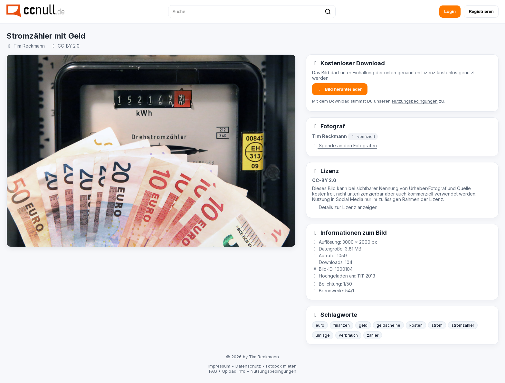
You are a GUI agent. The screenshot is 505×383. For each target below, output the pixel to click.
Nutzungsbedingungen (415, 101)
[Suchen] (328, 11)
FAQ (213, 371)
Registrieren (481, 11)
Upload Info (233, 371)
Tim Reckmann (29, 46)
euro (320, 325)
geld (363, 325)
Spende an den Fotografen (344, 145)
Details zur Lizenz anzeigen (345, 207)
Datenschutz (248, 366)
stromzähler (463, 325)
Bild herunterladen (340, 89)
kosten (416, 325)
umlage (323, 335)
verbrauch (348, 335)
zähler (372, 335)
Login (450, 11)
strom (437, 325)
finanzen (341, 325)
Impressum (219, 366)
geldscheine (388, 325)
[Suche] (252, 11)
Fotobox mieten (281, 366)
